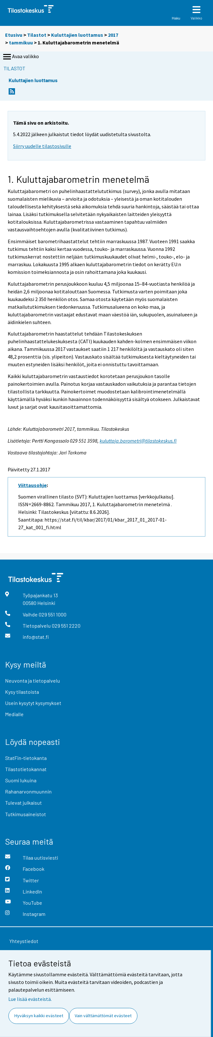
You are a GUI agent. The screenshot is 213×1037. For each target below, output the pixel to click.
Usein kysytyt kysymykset (33, 703)
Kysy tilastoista (22, 692)
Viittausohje (32, 485)
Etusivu (13, 35)
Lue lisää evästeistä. (30, 999)
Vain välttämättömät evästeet (103, 1015)
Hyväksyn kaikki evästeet (38, 1015)
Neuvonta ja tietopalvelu (32, 680)
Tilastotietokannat (26, 769)
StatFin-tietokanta (26, 758)
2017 (113, 35)
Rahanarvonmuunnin (28, 791)
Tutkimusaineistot (25, 814)
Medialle (14, 714)
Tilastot (36, 35)
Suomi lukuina (20, 780)
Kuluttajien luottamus (77, 35)
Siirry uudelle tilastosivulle (42, 146)
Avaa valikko (20, 57)
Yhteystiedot (23, 941)
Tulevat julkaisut (23, 803)
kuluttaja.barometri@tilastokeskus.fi (138, 440)
